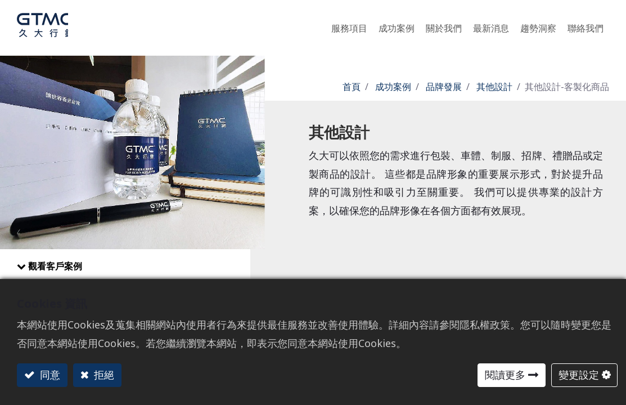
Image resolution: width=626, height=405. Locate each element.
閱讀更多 (505, 374)
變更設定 (579, 374)
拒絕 (102, 374)
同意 (48, 374)
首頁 (352, 86)
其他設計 (494, 86)
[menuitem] (538, 25)
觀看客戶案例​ (55, 266)
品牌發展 (444, 86)
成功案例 (393, 86)
